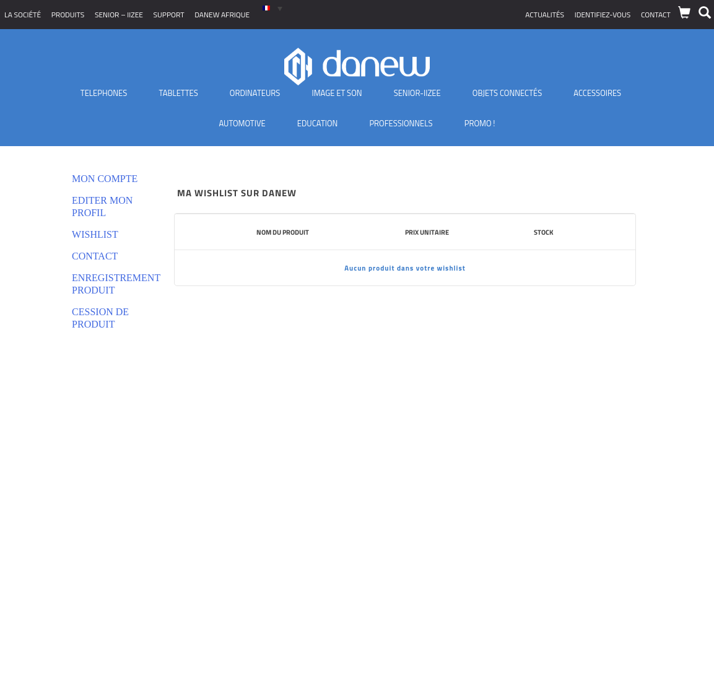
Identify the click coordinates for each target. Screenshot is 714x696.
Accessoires (597, 93)
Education (317, 123)
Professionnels (400, 123)
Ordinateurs (255, 93)
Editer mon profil (102, 206)
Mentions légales (40, 551)
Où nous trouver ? (41, 597)
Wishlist (95, 234)
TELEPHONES (104, 93)
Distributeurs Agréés (46, 582)
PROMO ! (479, 123)
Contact (656, 14)
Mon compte (104, 178)
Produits (68, 14)
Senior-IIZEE (417, 93)
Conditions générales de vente (64, 504)
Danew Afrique (222, 14)
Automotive (242, 123)
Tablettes (178, 93)
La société (22, 14)
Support (169, 14)
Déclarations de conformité (58, 535)
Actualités (544, 14)
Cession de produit (100, 318)
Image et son (336, 93)
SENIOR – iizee (119, 14)
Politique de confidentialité (57, 520)
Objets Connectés (507, 93)
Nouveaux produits (43, 566)
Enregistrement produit (110, 283)
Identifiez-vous (603, 14)
